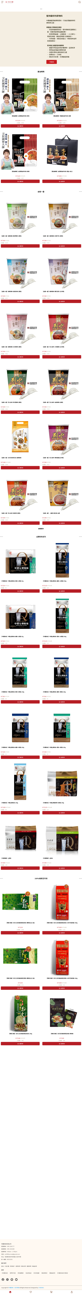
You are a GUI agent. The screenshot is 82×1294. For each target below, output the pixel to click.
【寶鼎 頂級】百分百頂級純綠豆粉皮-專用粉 (61, 1224)
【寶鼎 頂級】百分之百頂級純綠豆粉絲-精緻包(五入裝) (20, 1113)
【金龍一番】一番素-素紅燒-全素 (51, 631)
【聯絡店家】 (52, 1273)
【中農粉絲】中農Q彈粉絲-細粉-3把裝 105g (12, 901)
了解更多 (51, 102)
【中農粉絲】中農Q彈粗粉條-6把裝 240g (53, 957)
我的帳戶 (12, 1266)
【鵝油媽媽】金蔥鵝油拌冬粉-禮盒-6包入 (62, 252)
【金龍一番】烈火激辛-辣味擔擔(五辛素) (53, 575)
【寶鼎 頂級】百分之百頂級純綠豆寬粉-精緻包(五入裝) (20, 1168)
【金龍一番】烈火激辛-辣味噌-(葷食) (10, 631)
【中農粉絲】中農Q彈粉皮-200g (9, 957)
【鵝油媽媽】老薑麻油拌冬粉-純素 (62, 197)
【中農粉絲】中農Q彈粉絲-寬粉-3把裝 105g (54, 901)
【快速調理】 (20, 1273)
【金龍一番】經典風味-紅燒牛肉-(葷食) (52, 353)
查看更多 (41, 646)
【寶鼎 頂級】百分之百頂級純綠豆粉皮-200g (20, 1224)
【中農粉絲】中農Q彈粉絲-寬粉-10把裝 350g (54, 790)
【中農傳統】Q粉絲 (47, 1012)
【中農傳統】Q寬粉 (6, 1012)
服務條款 (29, 1266)
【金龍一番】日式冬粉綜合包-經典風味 (11, 575)
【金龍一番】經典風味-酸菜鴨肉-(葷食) (11, 353)
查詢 (2, 1266)
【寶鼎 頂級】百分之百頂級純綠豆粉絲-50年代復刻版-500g (61, 1113)
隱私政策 (23, 1266)
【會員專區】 (44, 1273)
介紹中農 (6, 1266)
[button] (40, 49)
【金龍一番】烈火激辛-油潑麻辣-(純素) (52, 520)
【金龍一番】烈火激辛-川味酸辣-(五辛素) (53, 464)
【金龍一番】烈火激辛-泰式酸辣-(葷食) (11, 520)
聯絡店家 (34, 1266)
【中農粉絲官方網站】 (62, 1273)
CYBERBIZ (41, 1287)
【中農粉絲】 (4, 1273)
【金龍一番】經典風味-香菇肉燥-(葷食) (11, 409)
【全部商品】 (28, 1273)
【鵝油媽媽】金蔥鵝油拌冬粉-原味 (20, 197)
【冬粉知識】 (36, 1273)
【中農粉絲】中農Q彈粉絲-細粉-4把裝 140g (54, 846)
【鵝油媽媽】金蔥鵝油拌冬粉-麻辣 (20, 252)
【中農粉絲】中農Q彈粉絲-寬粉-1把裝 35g (12, 735)
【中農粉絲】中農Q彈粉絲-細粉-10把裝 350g (54, 735)
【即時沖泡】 (12, 1273)
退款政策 (18, 1266)
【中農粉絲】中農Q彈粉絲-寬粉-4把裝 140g (12, 846)
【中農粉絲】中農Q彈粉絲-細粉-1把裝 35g (12, 790)
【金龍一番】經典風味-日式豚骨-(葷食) (11, 464)
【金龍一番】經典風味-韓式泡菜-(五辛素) (53, 409)
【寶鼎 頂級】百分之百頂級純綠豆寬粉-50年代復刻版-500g (61, 1168)
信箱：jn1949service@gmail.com (10, 1254)
